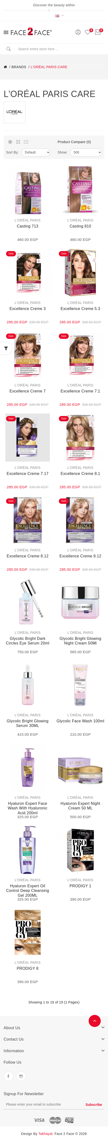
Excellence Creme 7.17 (28, 474)
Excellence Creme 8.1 (80, 474)
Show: (63, 152)
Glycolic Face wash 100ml (80, 721)
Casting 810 (80, 226)
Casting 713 (27, 226)
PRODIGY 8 (28, 968)
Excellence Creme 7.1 (80, 391)
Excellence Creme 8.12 (28, 556)
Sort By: (12, 152)
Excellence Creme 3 (27, 309)
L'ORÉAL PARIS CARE (49, 67)
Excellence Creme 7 (27, 391)
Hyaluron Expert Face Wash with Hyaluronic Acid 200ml (27, 808)
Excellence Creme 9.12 (80, 556)
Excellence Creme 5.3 (80, 309)
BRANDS (19, 67)
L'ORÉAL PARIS (28, 220)
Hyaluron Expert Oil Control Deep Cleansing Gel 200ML (27, 891)
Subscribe (93, 1105)
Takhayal (46, 1134)
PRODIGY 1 (80, 886)
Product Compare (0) (74, 142)
